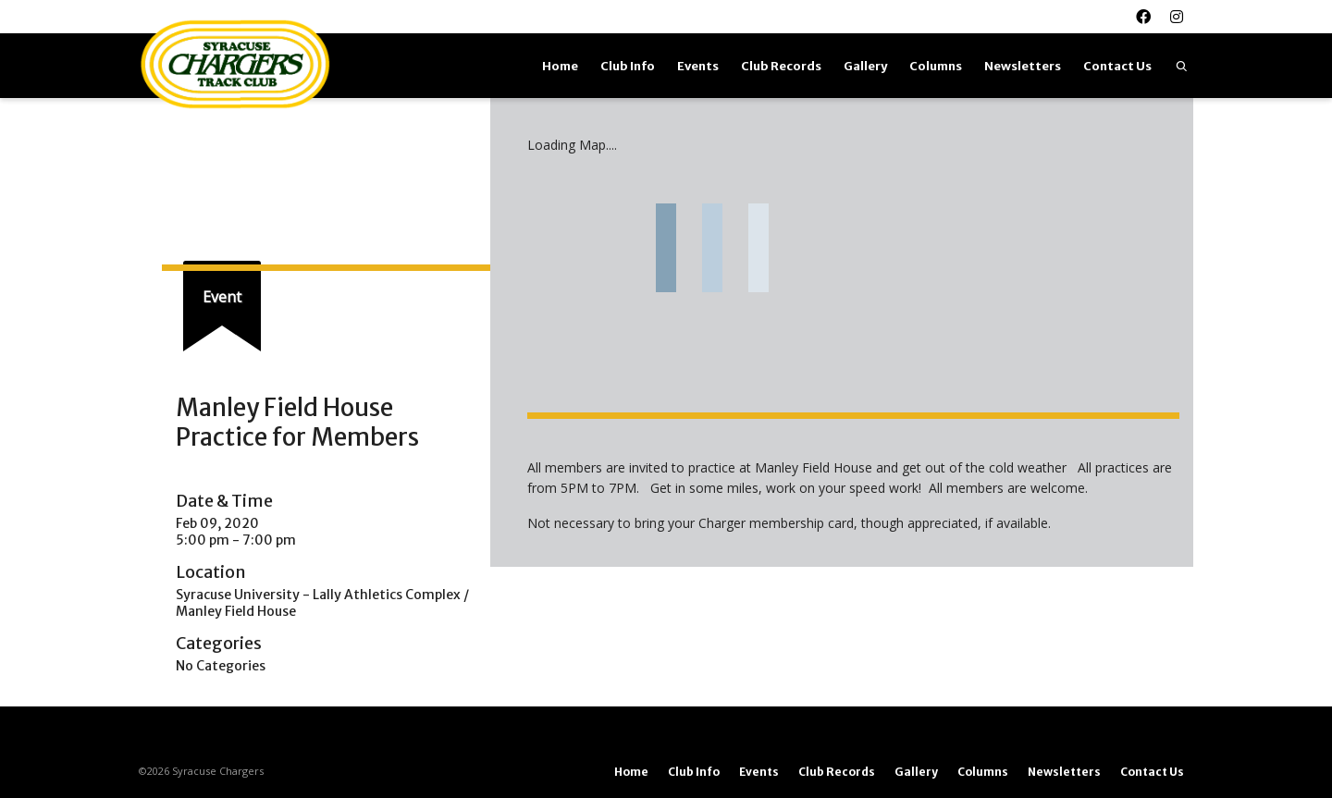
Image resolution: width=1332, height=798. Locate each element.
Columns (935, 66)
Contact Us (1117, 66)
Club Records (781, 66)
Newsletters (1022, 66)
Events (698, 66)
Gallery (865, 66)
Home (560, 66)
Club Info (627, 66)
